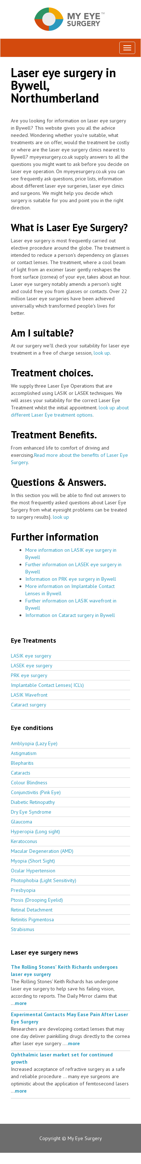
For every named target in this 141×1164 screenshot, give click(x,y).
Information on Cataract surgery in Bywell (70, 615)
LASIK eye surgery (31, 655)
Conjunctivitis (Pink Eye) (36, 792)
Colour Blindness (29, 782)
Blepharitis (22, 763)
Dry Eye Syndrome (31, 812)
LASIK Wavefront (29, 695)
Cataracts (20, 772)
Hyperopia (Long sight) (35, 831)
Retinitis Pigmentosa (32, 919)
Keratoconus (24, 841)
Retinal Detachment (31, 909)
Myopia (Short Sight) (33, 861)
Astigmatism (24, 753)
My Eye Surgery (85, 1138)
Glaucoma (21, 821)
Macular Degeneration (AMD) (42, 851)
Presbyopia (23, 890)
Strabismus (22, 929)
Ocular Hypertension (33, 870)
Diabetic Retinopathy (33, 802)
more (21, 1003)
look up (102, 353)
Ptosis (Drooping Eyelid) (37, 900)
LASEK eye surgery (31, 665)
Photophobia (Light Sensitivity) (43, 880)
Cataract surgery (28, 704)
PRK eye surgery (29, 675)
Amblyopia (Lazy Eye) (34, 743)
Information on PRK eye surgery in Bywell (70, 579)
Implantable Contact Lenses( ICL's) (47, 685)
